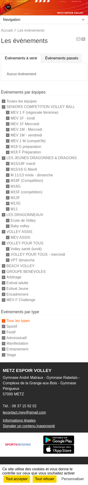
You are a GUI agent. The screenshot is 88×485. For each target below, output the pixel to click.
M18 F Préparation (26, 152)
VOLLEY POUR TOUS (24, 243)
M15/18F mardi (23, 164)
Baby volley (20, 226)
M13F (15, 198)
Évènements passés (61, 58)
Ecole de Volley (23, 220)
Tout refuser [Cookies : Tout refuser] (44, 479)
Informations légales (19, 420)
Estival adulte (17, 283)
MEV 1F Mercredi (25, 124)
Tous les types (18, 321)
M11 (14, 209)
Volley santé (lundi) (26, 249)
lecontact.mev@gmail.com (24, 412)
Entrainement (17, 349)
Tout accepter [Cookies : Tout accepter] (17, 479)
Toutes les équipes (21, 101)
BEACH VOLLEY (20, 266)
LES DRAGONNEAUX (24, 215)
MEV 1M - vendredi (26, 135)
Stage (11, 355)
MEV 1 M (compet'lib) (28, 141)
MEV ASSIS (20, 237)
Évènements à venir (21, 58)
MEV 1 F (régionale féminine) (34, 112)
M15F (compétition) (26, 192)
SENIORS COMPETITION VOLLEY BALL (40, 107)
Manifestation (17, 343)
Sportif (11, 326)
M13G (16, 203)
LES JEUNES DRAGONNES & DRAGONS (41, 158)
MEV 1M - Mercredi (26, 129)
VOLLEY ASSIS (19, 232)
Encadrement (17, 294)
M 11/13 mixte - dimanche (32, 175)
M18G (16, 186)
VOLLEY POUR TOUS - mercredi (38, 254)
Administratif (16, 338)
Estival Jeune (17, 289)
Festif (10, 332)
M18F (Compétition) (27, 181)
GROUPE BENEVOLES (26, 271)
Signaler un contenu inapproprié (29, 426)
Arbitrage (13, 277)
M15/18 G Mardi (24, 169)
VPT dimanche (23, 260)
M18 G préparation (26, 146)
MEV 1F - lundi (23, 118)
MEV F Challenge (20, 300)
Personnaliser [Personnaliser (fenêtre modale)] (73, 479)
